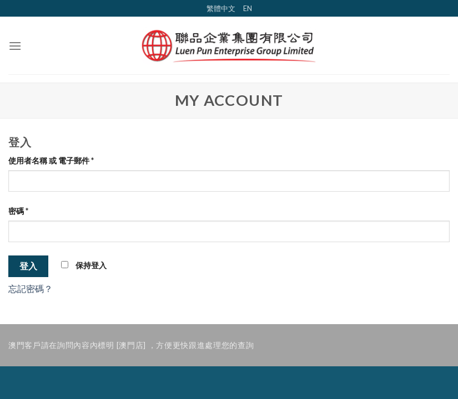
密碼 (18, 211)
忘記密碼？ (30, 288)
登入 (28, 266)
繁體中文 (221, 8)
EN (247, 8)
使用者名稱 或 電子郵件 (51, 160)
